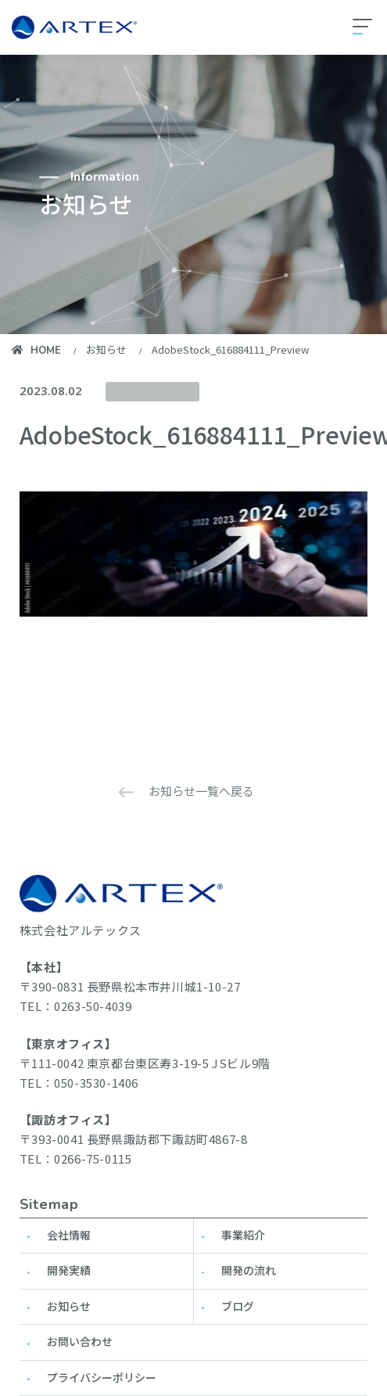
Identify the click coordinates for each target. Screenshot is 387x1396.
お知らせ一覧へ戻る (201, 791)
